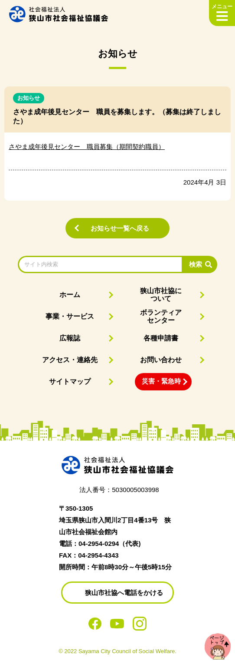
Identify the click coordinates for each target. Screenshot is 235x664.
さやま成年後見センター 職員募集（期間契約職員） (87, 146)
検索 (195, 264)
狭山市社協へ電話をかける (124, 592)
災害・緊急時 (161, 381)
